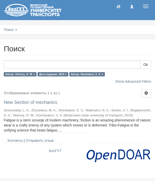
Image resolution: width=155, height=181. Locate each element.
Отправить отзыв (40, 141)
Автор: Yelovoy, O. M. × (20, 74)
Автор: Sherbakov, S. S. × (87, 74)
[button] (118, 6)
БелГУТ (55, 151)
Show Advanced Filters (133, 81)
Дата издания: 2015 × (53, 74)
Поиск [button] (10, 30)
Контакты (15, 141)
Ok (145, 65)
